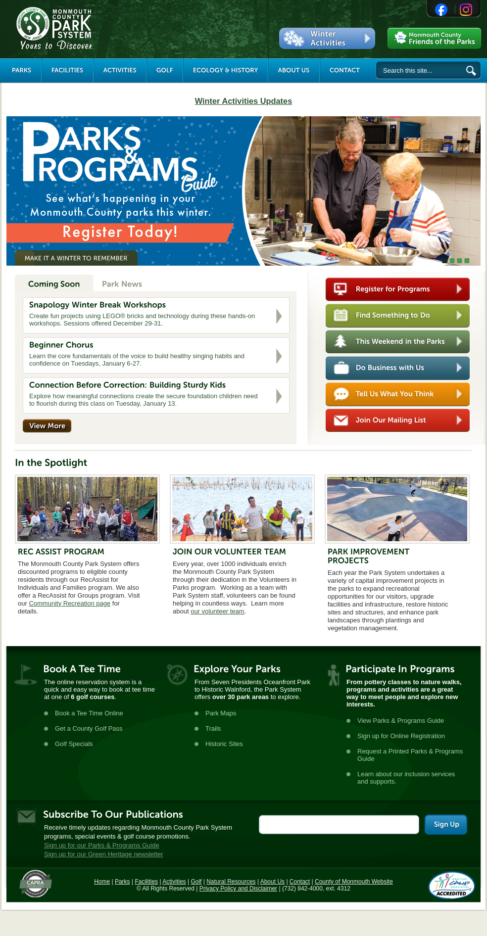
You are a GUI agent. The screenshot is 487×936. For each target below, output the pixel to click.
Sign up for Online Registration (401, 736)
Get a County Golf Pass (89, 728)
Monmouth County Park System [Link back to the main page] (83, 28)
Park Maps (220, 713)
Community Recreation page (69, 603)
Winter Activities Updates (243, 100)
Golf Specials (74, 744)
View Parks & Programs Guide (400, 720)
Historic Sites (224, 744)
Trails (213, 728)
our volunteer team (217, 611)
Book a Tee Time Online (89, 713)
